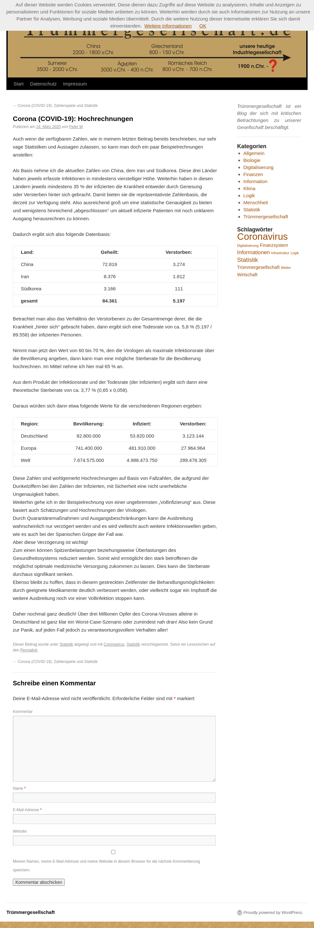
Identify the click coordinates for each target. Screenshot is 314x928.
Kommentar (23, 711)
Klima (250, 188)
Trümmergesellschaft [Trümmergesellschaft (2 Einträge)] (258, 267)
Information (256, 181)
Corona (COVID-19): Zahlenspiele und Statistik (55, 105)
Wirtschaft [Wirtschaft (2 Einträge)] (247, 274)
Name (19, 788)
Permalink (28, 650)
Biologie (252, 160)
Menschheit (256, 202)
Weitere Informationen (168, 25)
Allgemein (254, 153)
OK (202, 25)
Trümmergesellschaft (266, 216)
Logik (249, 195)
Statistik (66, 644)
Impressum (75, 83)
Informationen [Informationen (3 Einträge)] (253, 252)
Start (18, 83)
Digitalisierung (259, 167)
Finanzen (253, 174)
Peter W (76, 127)
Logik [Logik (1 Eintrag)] (295, 253)
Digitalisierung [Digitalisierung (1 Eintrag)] (248, 245)
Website (20, 831)
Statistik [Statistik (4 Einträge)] (247, 259)
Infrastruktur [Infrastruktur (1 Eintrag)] (280, 253)
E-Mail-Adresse (27, 810)
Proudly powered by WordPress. (273, 912)
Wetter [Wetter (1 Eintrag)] (286, 268)
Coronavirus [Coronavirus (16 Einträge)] (262, 236)
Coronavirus (114, 644)
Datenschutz (43, 83)
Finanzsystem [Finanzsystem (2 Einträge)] (274, 245)
